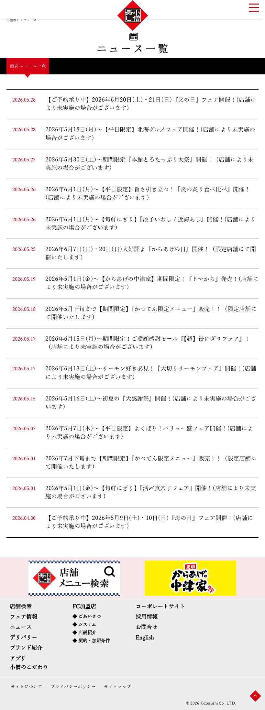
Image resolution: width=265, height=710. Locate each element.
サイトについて (26, 686)
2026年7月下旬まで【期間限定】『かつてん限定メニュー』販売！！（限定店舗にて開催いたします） (151, 462)
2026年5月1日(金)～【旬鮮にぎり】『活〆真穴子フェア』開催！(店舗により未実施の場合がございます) (150, 492)
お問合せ (147, 627)
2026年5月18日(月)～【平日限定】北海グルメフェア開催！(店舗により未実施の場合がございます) (150, 133)
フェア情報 (23, 617)
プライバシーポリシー (73, 686)
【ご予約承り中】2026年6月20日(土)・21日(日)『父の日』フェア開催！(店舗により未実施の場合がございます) (150, 104)
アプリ (18, 659)
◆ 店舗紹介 (84, 632)
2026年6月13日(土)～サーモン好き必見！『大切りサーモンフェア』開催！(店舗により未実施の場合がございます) (150, 373)
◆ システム (84, 624)
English (145, 638)
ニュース (21, 627)
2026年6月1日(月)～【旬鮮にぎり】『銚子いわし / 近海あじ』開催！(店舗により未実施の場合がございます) (150, 223)
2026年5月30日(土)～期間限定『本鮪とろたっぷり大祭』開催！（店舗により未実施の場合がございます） (149, 164)
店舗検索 (21, 607)
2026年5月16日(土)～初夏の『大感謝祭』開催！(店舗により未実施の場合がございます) (150, 403)
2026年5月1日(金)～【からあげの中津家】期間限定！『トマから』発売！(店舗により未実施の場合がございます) (152, 283)
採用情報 (147, 617)
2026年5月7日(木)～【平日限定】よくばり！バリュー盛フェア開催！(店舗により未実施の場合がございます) (149, 432)
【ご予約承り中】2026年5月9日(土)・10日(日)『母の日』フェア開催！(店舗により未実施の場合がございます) (149, 522)
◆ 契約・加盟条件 (91, 641)
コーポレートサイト (160, 607)
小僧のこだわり (29, 667)
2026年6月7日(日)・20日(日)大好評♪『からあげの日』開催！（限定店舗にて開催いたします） (150, 253)
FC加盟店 (84, 607)
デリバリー (23, 638)
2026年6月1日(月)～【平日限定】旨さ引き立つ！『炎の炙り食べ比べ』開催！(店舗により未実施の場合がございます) (147, 193)
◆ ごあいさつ (86, 616)
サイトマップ (117, 686)
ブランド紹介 (26, 648)
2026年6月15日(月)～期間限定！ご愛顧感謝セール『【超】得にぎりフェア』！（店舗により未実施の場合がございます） (148, 343)
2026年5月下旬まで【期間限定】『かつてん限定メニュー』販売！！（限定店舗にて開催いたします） (151, 313)
